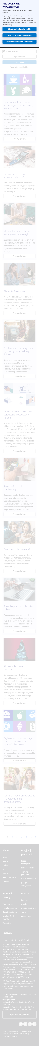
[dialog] (19, 23)
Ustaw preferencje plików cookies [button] (19, 35)
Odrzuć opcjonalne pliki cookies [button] (19, 29)
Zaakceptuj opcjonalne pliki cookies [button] (19, 42)
